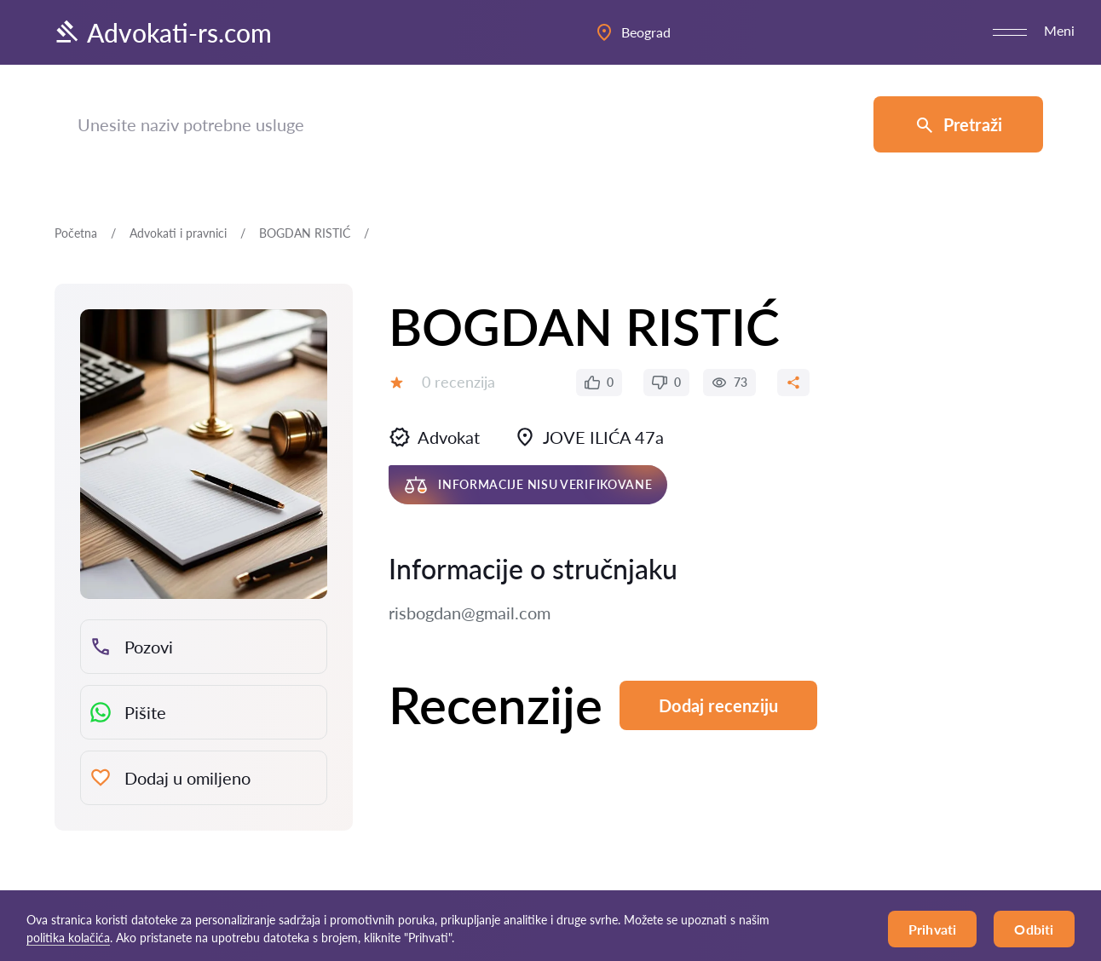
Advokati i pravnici (178, 233)
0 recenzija (458, 381)
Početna (76, 233)
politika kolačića (68, 937)
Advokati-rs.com (162, 32)
